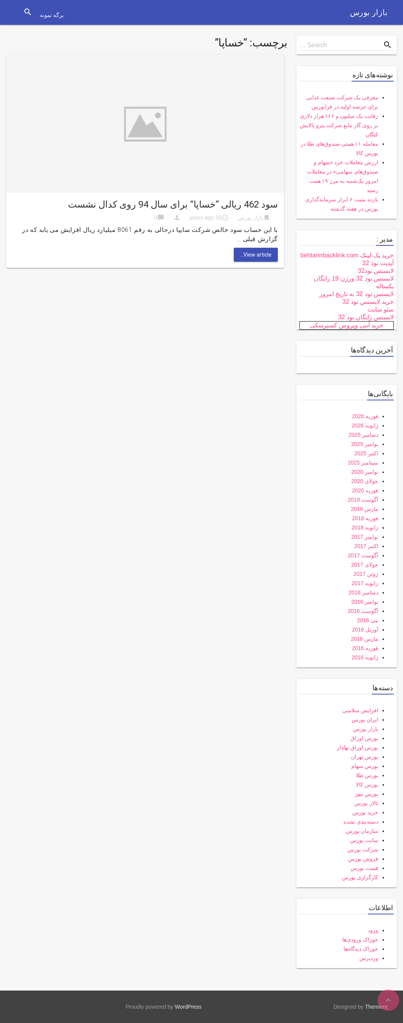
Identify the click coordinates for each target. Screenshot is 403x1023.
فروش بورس (363, 859)
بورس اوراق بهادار (357, 747)
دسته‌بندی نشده (360, 822)
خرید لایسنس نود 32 (368, 301)
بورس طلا (367, 775)
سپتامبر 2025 (363, 463)
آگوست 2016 (363, 611)
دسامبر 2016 (363, 592)
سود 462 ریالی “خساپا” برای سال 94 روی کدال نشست (173, 204)
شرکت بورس (362, 849)
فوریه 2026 (365, 416)
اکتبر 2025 (366, 453)
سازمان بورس (362, 831)
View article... (256, 255)
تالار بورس (366, 803)
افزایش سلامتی (360, 710)
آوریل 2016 (365, 629)
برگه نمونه (52, 15)
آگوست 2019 (363, 500)
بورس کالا (367, 784)
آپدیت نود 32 (378, 263)
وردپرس (368, 958)
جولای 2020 (364, 481)
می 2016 (367, 620)
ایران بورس (365, 720)
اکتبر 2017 (366, 546)
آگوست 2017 (363, 555)
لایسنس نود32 (376, 270)
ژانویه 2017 (365, 583)
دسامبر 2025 (363, 435)
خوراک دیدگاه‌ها (360, 949)
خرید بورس (365, 812)
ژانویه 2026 (365, 425)
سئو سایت (380, 309)
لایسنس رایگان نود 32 (366, 317)
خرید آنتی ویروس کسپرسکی (346, 325)
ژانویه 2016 (365, 657)
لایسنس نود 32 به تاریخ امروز (356, 294)
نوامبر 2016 (364, 602)
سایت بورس (364, 840)
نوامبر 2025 (364, 444)
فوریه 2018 (365, 518)
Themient (376, 1007)
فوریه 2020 (365, 490)
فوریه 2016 (365, 648)
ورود (373, 930)
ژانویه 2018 (365, 527)
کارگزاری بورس (360, 877)
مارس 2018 (364, 509)
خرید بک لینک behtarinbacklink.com (347, 255)
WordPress (188, 1007)
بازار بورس (369, 12)
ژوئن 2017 (366, 574)
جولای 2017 (364, 565)
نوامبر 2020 (364, 472)
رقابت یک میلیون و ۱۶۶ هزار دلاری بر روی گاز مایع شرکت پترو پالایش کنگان (339, 125)
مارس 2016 (364, 639)
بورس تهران (364, 757)
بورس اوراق (364, 738)
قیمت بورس (364, 868)
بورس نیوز (366, 794)
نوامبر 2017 (364, 537)
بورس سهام (364, 766)
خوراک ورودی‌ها (360, 939)
